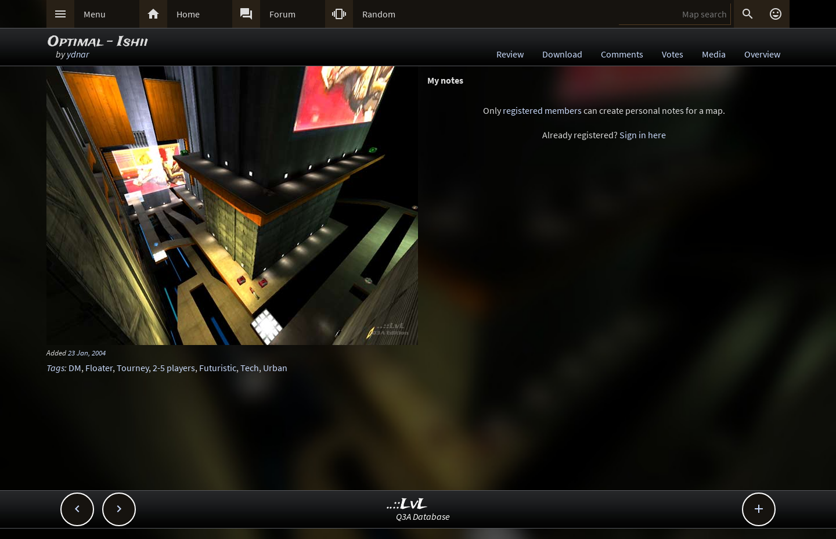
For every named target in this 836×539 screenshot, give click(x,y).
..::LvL (407, 504)
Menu (95, 14)
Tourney (133, 367)
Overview (762, 54)
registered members (542, 110)
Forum (282, 14)
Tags (55, 367)
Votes (672, 54)
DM (75, 367)
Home (188, 14)
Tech (249, 367)
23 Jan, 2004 (87, 352)
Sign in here (642, 135)
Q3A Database (423, 516)
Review (510, 54)
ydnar (78, 54)
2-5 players (174, 367)
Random (378, 14)
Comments (622, 54)
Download (562, 54)
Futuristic (217, 367)
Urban (275, 367)
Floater (99, 367)
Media (714, 54)
